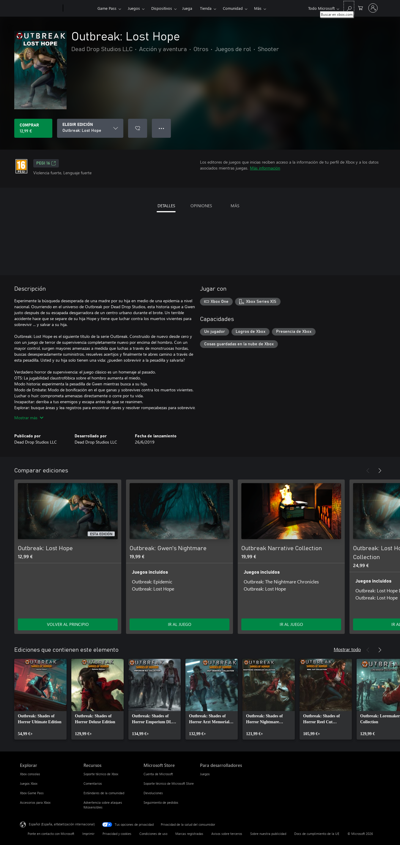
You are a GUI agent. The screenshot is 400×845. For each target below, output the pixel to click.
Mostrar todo (347, 649)
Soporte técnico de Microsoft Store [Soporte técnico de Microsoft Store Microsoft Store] (169, 783)
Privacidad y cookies (117, 833)
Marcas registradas (189, 833)
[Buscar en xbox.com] (349, 7)
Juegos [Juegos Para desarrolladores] (205, 774)
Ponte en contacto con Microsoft (51, 833)
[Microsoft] (40, 8)
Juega (187, 8)
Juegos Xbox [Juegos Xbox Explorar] (28, 783)
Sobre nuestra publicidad (268, 833)
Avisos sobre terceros (226, 833)
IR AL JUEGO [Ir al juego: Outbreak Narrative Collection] (291, 624)
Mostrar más (28, 417)
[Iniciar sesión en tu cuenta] (373, 8)
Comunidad (233, 8)
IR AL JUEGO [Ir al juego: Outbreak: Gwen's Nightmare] (179, 624)
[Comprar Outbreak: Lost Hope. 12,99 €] (33, 128)
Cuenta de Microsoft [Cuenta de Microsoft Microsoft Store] (158, 774)
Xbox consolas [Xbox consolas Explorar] (30, 774)
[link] (40, 699)
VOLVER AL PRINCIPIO (68, 624)
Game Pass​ (106, 8)
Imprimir (88, 833)
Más (258, 8)
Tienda (206, 8)
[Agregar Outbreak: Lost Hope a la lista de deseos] (137, 128)
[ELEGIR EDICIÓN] (90, 128)
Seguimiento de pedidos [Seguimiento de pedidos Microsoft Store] (161, 802)
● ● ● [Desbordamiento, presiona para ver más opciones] (161, 128)
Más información (265, 168)
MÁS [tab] (235, 205)
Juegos (134, 8)
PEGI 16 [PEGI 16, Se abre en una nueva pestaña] (46, 163)
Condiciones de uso (153, 833)
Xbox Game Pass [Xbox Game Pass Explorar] (32, 793)
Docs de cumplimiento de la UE (316, 833)
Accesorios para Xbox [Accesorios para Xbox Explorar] (35, 802)
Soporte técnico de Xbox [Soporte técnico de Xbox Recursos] (101, 774)
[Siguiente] (380, 470)
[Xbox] (79, 8)
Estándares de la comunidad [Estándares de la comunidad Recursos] (104, 793)
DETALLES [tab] (166, 205)
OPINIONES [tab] (201, 205)
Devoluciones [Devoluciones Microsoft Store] (153, 793)
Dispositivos (161, 8)
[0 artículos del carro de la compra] (360, 8)
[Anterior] (368, 470)
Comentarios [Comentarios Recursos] (93, 783)
